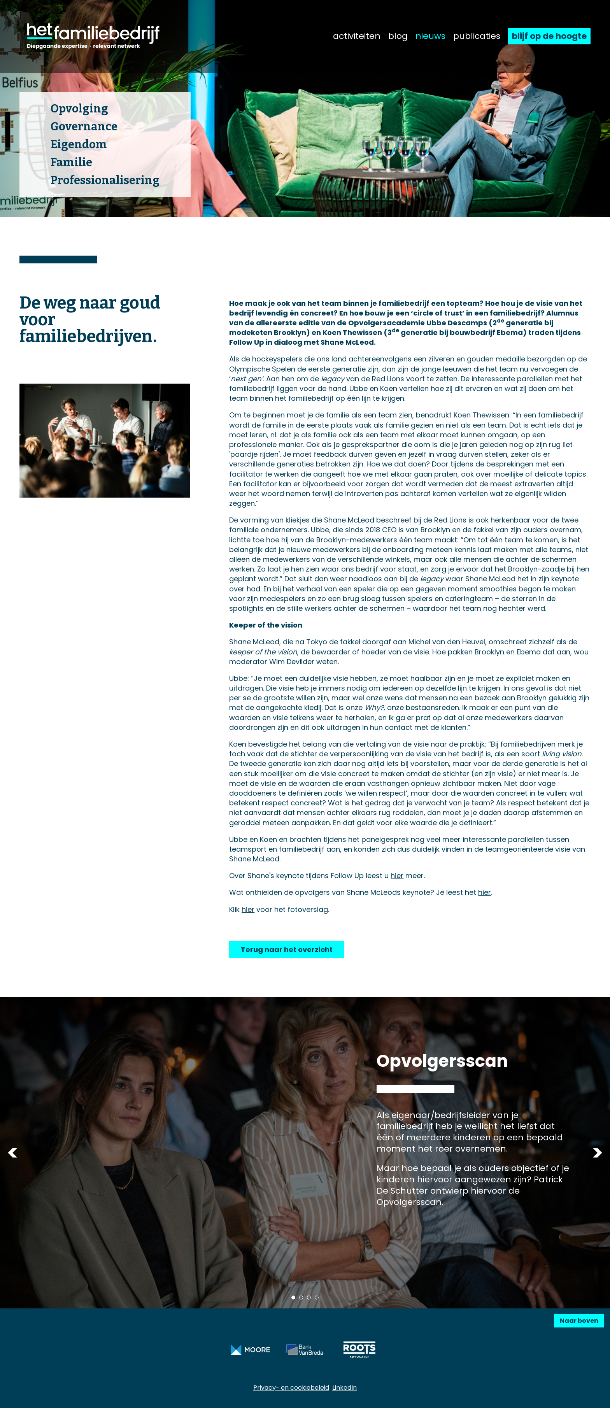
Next (597, 1153)
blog (398, 36)
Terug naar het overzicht (287, 949)
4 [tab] (317, 1297)
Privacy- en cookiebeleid (291, 1387)
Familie (71, 162)
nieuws (430, 36)
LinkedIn (344, 1387)
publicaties (476, 36)
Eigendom (79, 144)
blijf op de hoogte (549, 36)
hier (397, 875)
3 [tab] (309, 1297)
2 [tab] (301, 1297)
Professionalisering (105, 180)
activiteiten (356, 36)
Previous (13, 1153)
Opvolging (79, 109)
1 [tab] (293, 1297)
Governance (84, 126)
